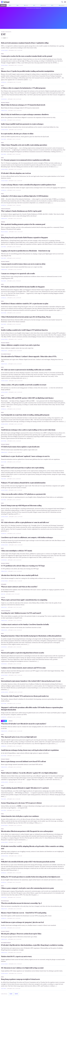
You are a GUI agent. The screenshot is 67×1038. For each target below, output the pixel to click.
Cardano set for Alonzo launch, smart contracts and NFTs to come (23, 668)
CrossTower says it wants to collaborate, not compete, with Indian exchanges (27, 537)
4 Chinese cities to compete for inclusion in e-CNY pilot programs (23, 88)
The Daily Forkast (5, 102)
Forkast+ (4, 721)
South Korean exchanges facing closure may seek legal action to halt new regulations (30, 750)
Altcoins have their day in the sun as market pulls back (19, 575)
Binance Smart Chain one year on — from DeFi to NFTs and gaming (23, 913)
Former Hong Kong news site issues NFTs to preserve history (21, 803)
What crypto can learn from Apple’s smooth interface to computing (24, 600)
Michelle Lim (3, 82)
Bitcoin (26, 5)
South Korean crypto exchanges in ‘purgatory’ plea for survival (22, 922)
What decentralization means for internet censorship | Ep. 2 (21, 903)
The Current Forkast (6, 354)
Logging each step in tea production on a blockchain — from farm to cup (25, 251)
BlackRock (61, 5)
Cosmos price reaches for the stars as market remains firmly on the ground (26, 56)
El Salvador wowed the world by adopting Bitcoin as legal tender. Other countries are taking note (32, 847)
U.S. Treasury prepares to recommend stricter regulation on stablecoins (25, 160)
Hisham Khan (4, 607)
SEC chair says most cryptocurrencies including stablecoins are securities (26, 370)
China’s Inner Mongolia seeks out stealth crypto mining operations (24, 145)
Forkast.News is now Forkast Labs (33, 8)
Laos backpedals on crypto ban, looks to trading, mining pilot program (25, 415)
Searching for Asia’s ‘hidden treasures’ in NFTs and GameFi (21, 613)
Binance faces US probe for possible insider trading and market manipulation (27, 71)
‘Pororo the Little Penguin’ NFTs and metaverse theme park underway (25, 696)
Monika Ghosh (4, 129)
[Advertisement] (33, 18)
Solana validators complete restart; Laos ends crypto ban (20, 345)
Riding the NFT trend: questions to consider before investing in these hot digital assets (30, 877)
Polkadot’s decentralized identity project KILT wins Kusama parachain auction (28, 862)
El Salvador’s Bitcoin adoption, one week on (16, 173)
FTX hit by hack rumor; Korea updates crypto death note (20, 447)
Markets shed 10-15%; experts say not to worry (16, 956)
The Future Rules (5, 900)
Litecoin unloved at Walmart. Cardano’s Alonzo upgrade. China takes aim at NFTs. (29, 356)
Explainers (3, 584)
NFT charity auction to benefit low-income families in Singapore (23, 287)
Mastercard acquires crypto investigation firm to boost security (22, 653)
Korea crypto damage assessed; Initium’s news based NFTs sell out (23, 761)
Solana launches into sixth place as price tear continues (20, 816)
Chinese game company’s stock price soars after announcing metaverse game (27, 888)
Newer (16, 993)
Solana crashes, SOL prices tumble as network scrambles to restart (23, 385)
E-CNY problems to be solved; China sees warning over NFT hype (23, 566)
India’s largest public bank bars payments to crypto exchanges (22, 124)
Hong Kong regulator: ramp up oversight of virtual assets (20, 979)
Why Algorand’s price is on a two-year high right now (19, 737)
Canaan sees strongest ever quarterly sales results (18, 273)
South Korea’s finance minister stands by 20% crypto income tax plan (24, 303)
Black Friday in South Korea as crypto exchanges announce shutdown (25, 114)
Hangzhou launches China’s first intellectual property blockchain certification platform (31, 636)
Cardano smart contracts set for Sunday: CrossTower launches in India (25, 624)
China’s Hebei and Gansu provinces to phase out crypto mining (22, 468)
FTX (10, 5)
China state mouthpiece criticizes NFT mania (16, 551)
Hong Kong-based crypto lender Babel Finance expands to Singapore (24, 237)
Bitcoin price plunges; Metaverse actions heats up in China (21, 934)
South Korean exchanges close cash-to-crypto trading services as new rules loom (28, 430)
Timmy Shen (3, 139)
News (2, 53)
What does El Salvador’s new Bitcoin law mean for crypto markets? (23, 724)
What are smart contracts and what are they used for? (19, 587)
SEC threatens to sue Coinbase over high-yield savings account (22, 968)
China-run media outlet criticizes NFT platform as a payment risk (23, 494)
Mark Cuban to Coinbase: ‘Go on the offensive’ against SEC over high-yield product (29, 773)
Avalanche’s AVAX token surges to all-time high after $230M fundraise (24, 196)
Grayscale (43, 5)
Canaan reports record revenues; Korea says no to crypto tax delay (23, 264)
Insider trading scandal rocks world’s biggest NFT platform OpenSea (24, 330)
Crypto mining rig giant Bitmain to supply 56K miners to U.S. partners (25, 788)
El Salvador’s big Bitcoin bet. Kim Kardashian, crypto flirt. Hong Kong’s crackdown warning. (32, 945)
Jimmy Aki (3, 594)
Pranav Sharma (4, 231)
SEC (52, 5)
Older (10, 993)
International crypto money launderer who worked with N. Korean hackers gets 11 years (31, 681)
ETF (34, 5)
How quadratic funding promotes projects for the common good (23, 224)
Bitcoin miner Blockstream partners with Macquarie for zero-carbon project (27, 831)
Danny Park (3, 120)
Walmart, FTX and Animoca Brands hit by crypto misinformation (23, 483)
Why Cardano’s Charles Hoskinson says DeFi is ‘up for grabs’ (21, 211)
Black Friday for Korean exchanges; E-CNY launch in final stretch (23, 105)
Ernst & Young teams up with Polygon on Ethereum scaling (21, 505)
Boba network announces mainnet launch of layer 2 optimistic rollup (25, 43)
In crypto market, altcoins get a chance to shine (17, 133)
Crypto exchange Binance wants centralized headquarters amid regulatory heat (28, 185)
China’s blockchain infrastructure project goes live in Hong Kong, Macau (26, 317)
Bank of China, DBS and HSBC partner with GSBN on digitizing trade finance (27, 398)
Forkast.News (4, 110)
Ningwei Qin (4, 99)
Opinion (3, 221)
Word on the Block (5, 208)
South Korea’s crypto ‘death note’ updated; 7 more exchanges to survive (25, 456)
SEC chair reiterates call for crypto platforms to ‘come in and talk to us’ (25, 522)
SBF (18, 5)
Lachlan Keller (4, 50)
